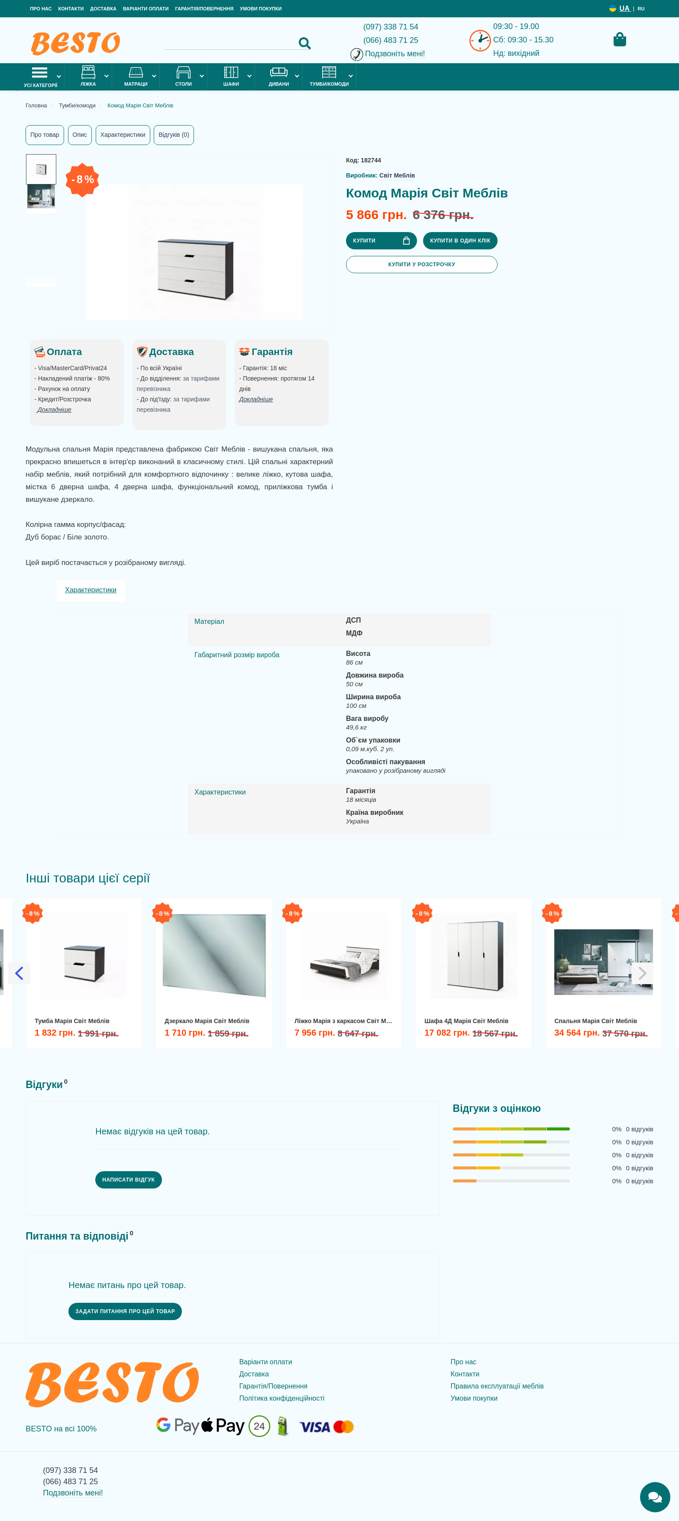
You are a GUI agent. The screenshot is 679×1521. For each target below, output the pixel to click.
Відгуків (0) (173, 134)
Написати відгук (128, 1180)
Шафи (231, 76)
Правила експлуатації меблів (497, 1386)
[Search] (237, 43)
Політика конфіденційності (281, 1398)
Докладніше (256, 399)
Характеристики (123, 134)
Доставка (103, 8)
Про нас (41, 8)
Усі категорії (40, 76)
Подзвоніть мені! (395, 53)
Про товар (44, 134)
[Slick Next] (642, 973)
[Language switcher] (612, 8)
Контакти (71, 8)
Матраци (136, 76)
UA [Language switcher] (625, 8)
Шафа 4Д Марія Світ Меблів (466, 1020)
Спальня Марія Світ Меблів (595, 1020)
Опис (80, 134)
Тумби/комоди (329, 76)
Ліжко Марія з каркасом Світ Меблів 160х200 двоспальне (347, 1020)
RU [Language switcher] (641, 8)
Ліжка (88, 76)
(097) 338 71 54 (390, 27)
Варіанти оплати (146, 8)
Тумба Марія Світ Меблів (72, 1020)
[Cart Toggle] (619, 39)
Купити (381, 240)
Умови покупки (260, 8)
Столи (183, 76)
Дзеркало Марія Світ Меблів (207, 1020)
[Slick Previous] (19, 973)
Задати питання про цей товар (125, 1311)
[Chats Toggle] (655, 1497)
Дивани (278, 76)
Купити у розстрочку (422, 265)
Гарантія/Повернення (204, 8)
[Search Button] (304, 43)
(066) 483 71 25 (390, 40)
